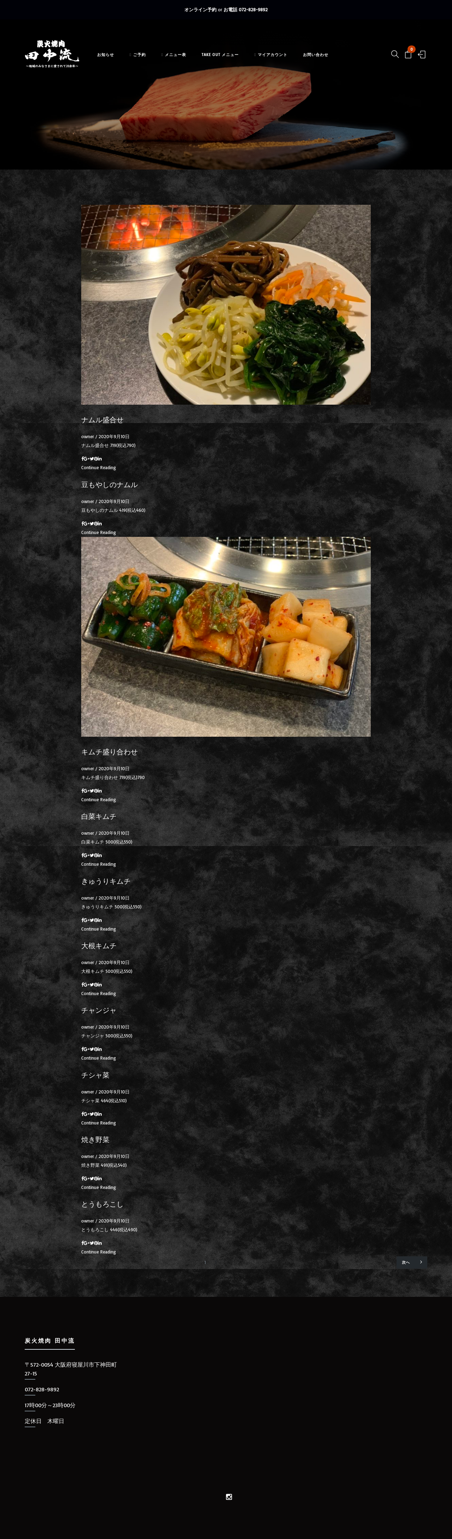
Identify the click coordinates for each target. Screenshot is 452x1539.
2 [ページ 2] (215, 1262)
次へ (412, 1262)
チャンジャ (99, 1010)
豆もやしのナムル (109, 484)
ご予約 (146, 59)
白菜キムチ (99, 816)
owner (87, 436)
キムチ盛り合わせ (109, 752)
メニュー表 (182, 59)
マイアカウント (279, 59)
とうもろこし (102, 1204)
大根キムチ (99, 946)
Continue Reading (98, 467)
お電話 (246, 9)
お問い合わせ (324, 59)
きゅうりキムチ (106, 881)
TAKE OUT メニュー (229, 59)
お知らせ (114, 59)
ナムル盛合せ (102, 420)
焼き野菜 (95, 1139)
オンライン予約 (200, 9)
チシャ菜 (95, 1075)
